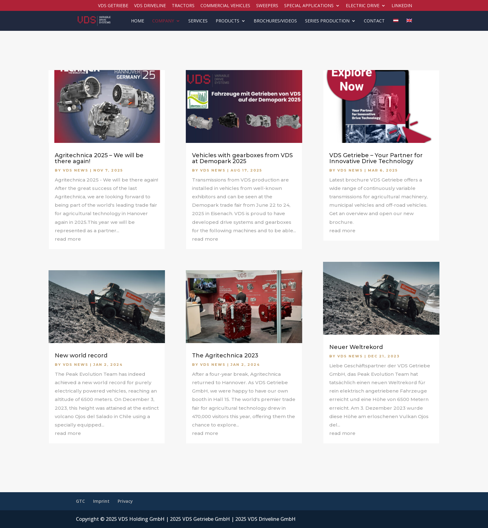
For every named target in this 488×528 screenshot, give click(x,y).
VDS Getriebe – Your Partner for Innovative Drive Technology (376, 158)
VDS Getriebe (113, 5)
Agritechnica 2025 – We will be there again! (99, 158)
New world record (81, 355)
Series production (327, 21)
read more (68, 239)
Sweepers (267, 5)
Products (227, 21)
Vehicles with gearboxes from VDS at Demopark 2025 (242, 158)
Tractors (183, 5)
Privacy (125, 501)
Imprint (101, 501)
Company (163, 21)
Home (137, 21)
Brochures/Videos (275, 21)
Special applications (309, 5)
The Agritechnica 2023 (225, 355)
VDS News (75, 170)
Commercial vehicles (225, 5)
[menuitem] (395, 25)
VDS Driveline (150, 5)
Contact (374, 21)
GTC (80, 501)
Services (198, 21)
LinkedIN (402, 5)
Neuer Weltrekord (356, 347)
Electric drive (362, 5)
